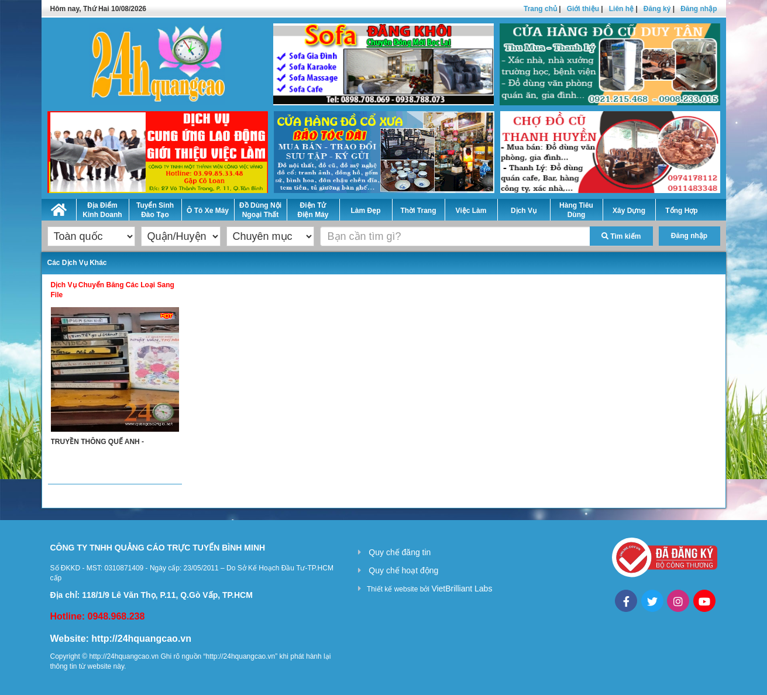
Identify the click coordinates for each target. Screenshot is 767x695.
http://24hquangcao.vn (141, 639)
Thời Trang (418, 211)
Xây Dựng (629, 211)
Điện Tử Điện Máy (312, 210)
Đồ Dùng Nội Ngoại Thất (260, 210)
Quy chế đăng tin (400, 552)
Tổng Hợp (681, 211)
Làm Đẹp (365, 211)
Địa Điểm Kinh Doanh (102, 210)
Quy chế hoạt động (403, 570)
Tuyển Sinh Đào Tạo (155, 210)
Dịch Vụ (523, 211)
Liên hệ (621, 9)
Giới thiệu (583, 9)
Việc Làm (471, 211)
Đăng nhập (698, 9)
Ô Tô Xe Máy (208, 211)
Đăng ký (657, 9)
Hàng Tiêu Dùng (576, 210)
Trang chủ (540, 9)
